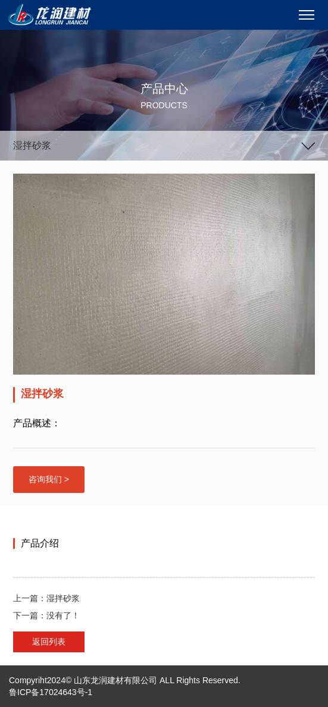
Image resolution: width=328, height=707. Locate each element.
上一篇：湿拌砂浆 (46, 598)
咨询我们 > (49, 479)
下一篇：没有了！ (46, 615)
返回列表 (48, 641)
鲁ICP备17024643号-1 (50, 692)
